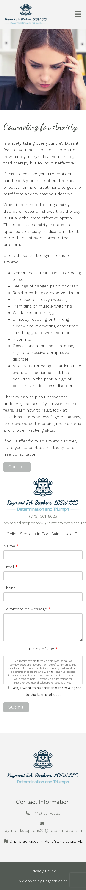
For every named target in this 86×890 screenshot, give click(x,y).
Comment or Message (27, 608)
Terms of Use (43, 648)
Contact (16, 467)
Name (11, 546)
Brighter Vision (55, 881)
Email (10, 566)
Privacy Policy (43, 871)
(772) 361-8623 (43, 516)
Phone (9, 587)
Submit (16, 707)
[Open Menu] (78, 14)
